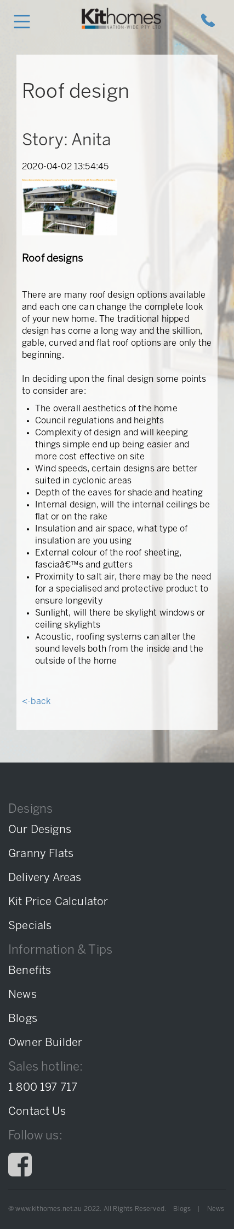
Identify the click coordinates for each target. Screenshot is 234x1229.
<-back (36, 702)
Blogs (182, 1209)
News (216, 1209)
